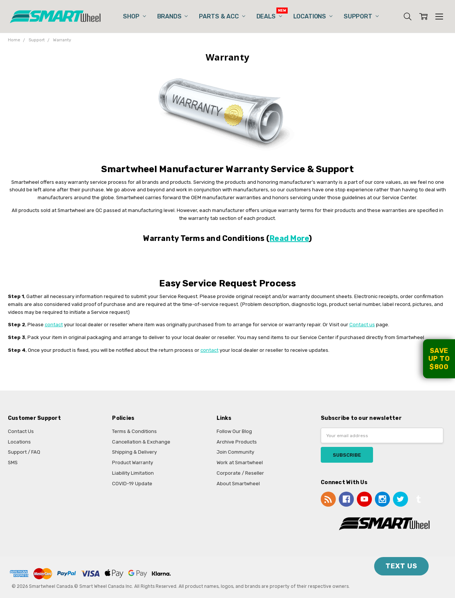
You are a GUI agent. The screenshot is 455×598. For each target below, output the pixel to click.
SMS (13, 462)
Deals (269, 16)
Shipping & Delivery (134, 452)
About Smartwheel (238, 483)
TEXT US (401, 566)
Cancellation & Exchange (141, 442)
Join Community (235, 452)
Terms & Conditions (134, 431)
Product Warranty (132, 462)
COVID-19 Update (132, 483)
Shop (134, 16)
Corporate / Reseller (240, 473)
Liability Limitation (133, 473)
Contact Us (21, 431)
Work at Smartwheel (240, 462)
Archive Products (237, 442)
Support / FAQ (24, 452)
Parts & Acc (222, 16)
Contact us (362, 324)
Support (361, 16)
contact (54, 324)
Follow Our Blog (234, 431)
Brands (172, 16)
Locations (312, 16)
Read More (289, 238)
